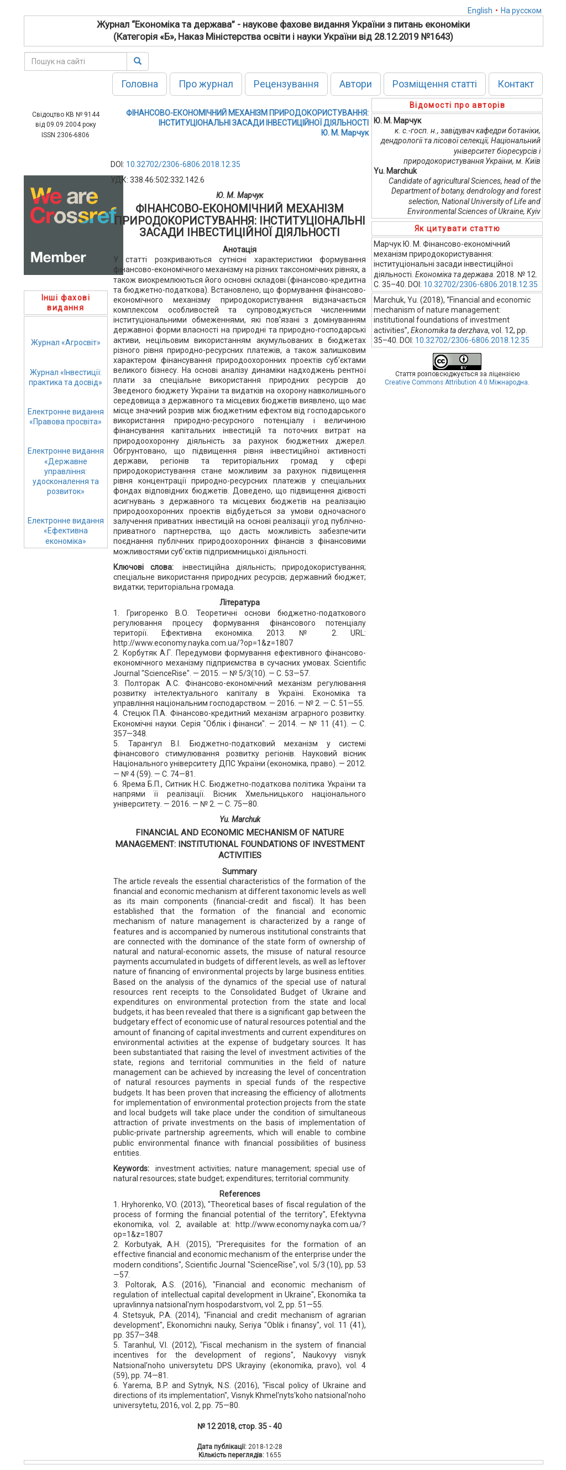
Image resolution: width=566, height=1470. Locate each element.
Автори (355, 84)
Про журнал (206, 84)
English (480, 10)
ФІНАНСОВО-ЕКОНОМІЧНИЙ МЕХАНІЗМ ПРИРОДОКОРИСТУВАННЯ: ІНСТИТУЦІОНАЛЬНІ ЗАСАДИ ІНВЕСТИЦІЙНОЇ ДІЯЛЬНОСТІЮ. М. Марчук (247, 122)
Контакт (515, 84)
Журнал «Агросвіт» (66, 342)
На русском (521, 10)
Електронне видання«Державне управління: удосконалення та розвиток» (66, 471)
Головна (139, 84)
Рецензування (286, 84)
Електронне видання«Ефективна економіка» (66, 530)
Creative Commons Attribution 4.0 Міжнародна (456, 382)
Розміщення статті (434, 84)
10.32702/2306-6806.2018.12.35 (183, 164)
